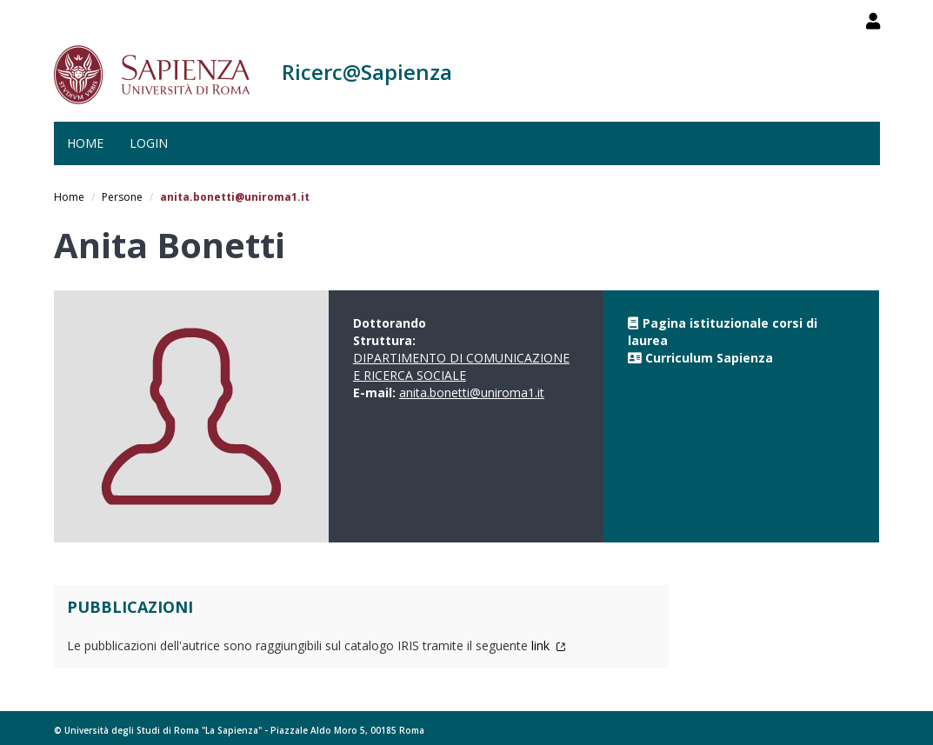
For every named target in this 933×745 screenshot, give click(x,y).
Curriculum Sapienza (709, 357)
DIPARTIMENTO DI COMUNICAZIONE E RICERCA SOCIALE (461, 366)
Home (85, 143)
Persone (122, 197)
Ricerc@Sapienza (367, 71)
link (548, 645)
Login (149, 143)
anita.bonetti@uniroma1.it (471, 392)
